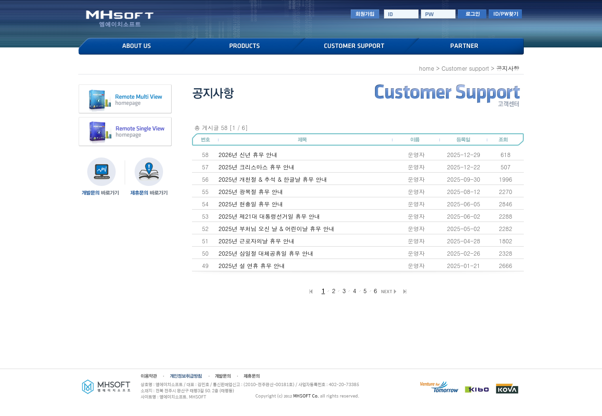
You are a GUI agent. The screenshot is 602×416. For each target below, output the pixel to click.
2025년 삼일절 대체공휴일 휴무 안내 (266, 253)
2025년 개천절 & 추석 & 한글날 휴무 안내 (273, 179)
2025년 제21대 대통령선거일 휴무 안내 (269, 216)
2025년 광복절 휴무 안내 (251, 191)
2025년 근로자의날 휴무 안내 (256, 241)
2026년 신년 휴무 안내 (248, 154)
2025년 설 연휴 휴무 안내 (252, 265)
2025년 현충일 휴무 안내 (251, 204)
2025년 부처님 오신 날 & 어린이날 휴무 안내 (277, 228)
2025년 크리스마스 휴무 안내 (256, 167)
